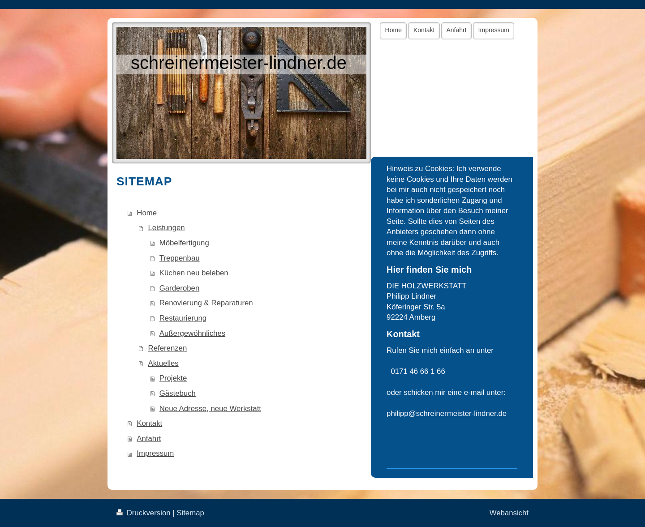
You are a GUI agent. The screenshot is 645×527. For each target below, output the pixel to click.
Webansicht (509, 513)
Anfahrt (149, 438)
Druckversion (144, 513)
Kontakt (149, 423)
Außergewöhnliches (192, 333)
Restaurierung (182, 318)
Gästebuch (177, 393)
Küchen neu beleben (193, 273)
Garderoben (179, 288)
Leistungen (166, 227)
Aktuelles (163, 363)
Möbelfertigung (184, 243)
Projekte (173, 378)
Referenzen (167, 348)
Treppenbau (179, 258)
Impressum (155, 453)
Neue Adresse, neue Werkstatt (210, 408)
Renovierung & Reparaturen (206, 303)
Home (147, 213)
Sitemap (190, 513)
